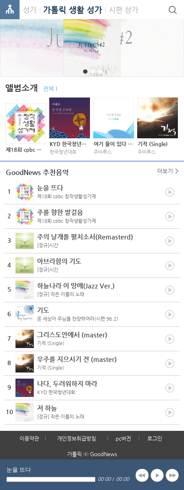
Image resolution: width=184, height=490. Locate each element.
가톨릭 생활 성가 (72, 10)
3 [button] (100, 71)
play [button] (157, 475)
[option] (92, 47)
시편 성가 (123, 9)
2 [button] (92, 71)
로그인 (154, 438)
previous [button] (142, 475)
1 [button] (85, 71)
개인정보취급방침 (76, 438)
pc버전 (123, 438)
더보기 (165, 171)
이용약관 (29, 438)
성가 (30, 9)
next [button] (172, 475)
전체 (48, 88)
